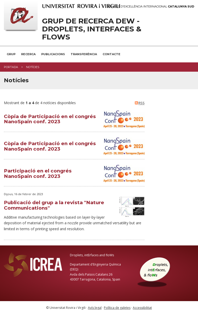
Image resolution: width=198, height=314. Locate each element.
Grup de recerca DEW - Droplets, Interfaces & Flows (91, 29)
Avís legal (95, 307)
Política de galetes (117, 307)
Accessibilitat (142, 307)
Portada (11, 67)
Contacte (111, 54)
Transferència (84, 54)
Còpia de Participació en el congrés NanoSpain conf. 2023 (50, 119)
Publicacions (53, 54)
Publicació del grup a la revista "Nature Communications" (54, 205)
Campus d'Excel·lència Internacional (150, 6)
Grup (11, 54)
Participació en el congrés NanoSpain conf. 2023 (38, 173)
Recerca (28, 54)
